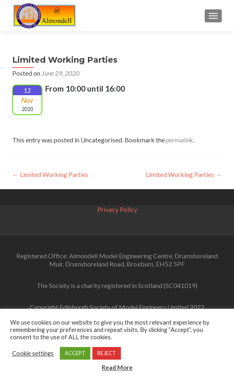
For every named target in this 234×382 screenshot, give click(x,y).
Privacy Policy (117, 209)
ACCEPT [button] (75, 353)
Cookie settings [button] (33, 353)
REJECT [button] (106, 353)
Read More (117, 367)
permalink (179, 140)
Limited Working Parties (50, 174)
